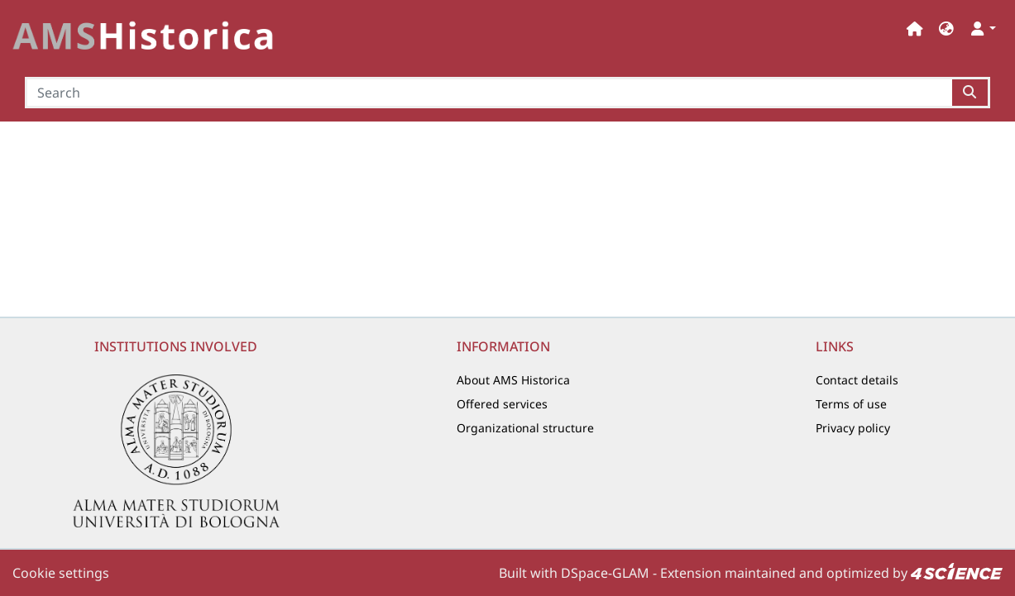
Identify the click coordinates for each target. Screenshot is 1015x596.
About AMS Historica (513, 380)
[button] (946, 28)
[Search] (488, 92)
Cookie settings (60, 573)
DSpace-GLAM (605, 573)
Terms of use (851, 404)
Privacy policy (853, 428)
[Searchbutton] (970, 92)
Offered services (502, 404)
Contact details (857, 380)
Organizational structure (525, 428)
